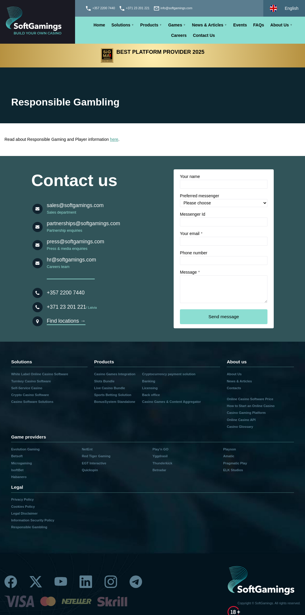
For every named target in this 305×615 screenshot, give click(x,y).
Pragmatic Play (235, 463)
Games (175, 25)
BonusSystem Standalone (114, 401)
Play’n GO (160, 449)
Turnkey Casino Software (31, 381)
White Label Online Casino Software (39, 374)
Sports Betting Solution (112, 395)
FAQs (258, 25)
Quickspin (90, 470)
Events (240, 25)
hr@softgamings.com (71, 260)
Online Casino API (241, 420)
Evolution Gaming (25, 449)
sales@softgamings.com (75, 205)
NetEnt (87, 449)
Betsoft (17, 456)
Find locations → (66, 321)
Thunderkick (162, 463)
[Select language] (284, 8)
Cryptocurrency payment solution (168, 374)
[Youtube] (61, 581)
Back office (151, 395)
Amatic (228, 456)
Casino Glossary (240, 426)
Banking (148, 381)
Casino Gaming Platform (246, 412)
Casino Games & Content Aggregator (171, 401)
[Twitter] (35, 581)
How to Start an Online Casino (250, 406)
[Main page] (37, 21)
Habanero (19, 477)
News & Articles (207, 25)
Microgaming (21, 463)
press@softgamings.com (75, 242)
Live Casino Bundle (109, 388)
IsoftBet (17, 470)
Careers (178, 35)
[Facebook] (10, 581)
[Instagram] (111, 581)
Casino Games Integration (115, 374)
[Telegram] (136, 581)
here (114, 139)
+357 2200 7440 (66, 293)
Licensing (150, 388)
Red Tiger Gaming (96, 456)
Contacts (234, 388)
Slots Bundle (104, 381)
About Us (279, 25)
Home (99, 25)
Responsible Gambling (29, 527)
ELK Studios (233, 470)
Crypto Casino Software (30, 395)
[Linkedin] (86, 581)
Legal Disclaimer (24, 513)
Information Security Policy (32, 520)
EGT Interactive (94, 463)
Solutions (120, 25)
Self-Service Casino (26, 388)
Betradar (159, 470)
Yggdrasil (160, 456)
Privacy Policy (22, 499)
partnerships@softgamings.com (83, 223)
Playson (229, 449)
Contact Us (204, 35)
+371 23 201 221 (66, 307)
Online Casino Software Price (250, 399)
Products (149, 25)
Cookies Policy (23, 506)
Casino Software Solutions (32, 401)
